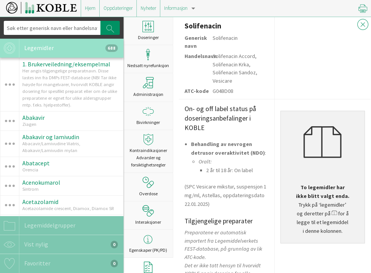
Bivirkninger (148, 115)
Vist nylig (59, 244)
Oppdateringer (118, 8)
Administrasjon (148, 87)
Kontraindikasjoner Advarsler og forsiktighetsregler (148, 151)
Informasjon (176, 8)
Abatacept (36, 163)
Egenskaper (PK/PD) (148, 243)
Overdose (148, 186)
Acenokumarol (41, 182)
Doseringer (148, 30)
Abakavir (33, 117)
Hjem (90, 8)
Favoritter (59, 263)
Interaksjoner (148, 215)
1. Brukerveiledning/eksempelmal (66, 64)
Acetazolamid (40, 202)
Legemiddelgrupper (37, 225)
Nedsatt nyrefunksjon (148, 58)
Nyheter (148, 8)
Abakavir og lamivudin (50, 137)
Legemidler (59, 48)
